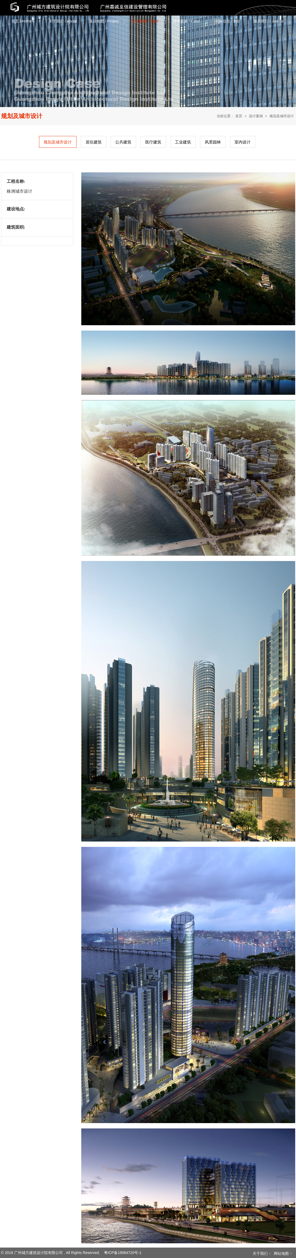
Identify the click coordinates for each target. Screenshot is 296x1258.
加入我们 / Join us (268, 21)
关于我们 (260, 1253)
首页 (238, 116)
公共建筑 (123, 142)
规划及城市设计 (282, 116)
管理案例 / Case (186, 21)
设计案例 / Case (145, 21)
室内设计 (243, 142)
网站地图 (281, 1253)
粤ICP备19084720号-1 (122, 1253)
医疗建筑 (153, 142)
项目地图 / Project (104, 21)
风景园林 (213, 142)
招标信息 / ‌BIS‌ (227, 21)
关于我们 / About (62, 21)
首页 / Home (21, 21)
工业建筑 (183, 142)
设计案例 (256, 116)
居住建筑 (94, 142)
